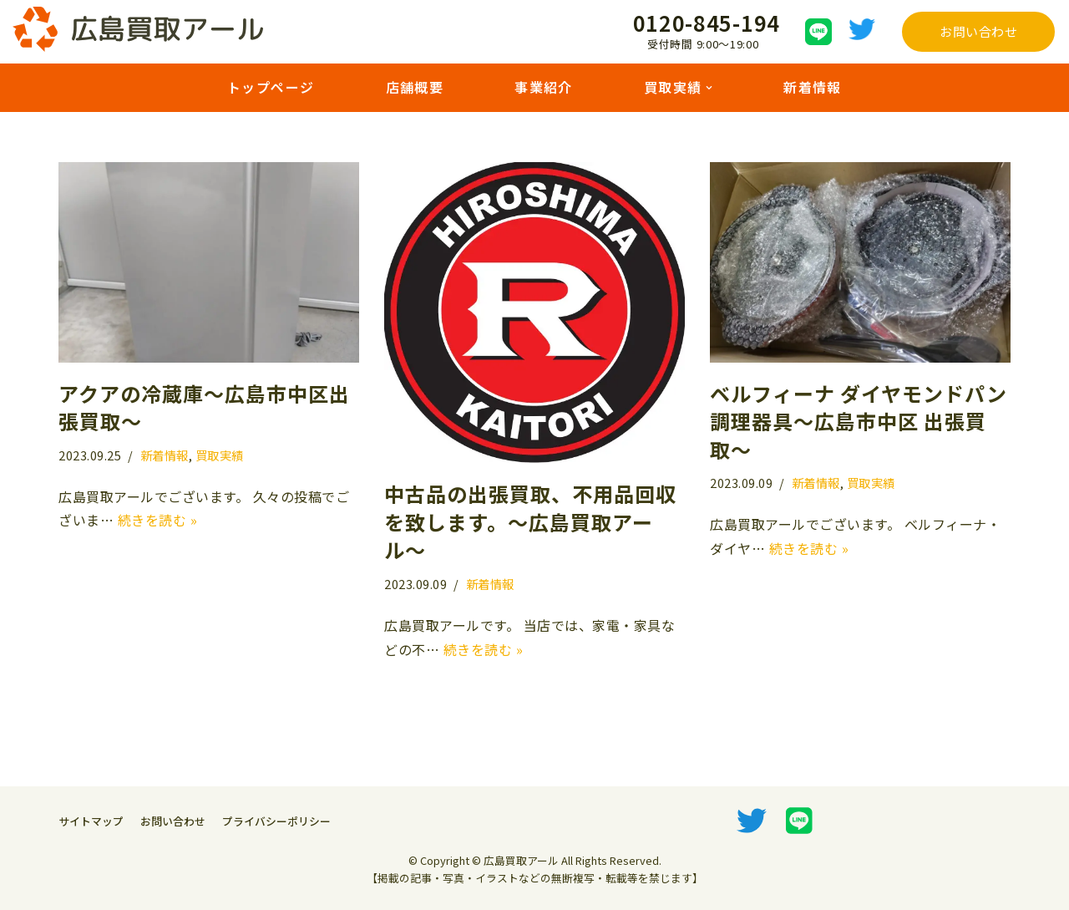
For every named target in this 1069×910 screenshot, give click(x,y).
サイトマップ (91, 821)
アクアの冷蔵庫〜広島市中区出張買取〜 (204, 407)
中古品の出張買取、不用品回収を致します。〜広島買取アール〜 (530, 521)
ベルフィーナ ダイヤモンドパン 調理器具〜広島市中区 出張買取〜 (858, 421)
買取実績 (219, 455)
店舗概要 (414, 87)
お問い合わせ (978, 31)
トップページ (270, 87)
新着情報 (812, 87)
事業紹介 (543, 87)
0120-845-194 (706, 22)
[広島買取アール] (138, 29)
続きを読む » (158, 520)
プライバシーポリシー (276, 821)
